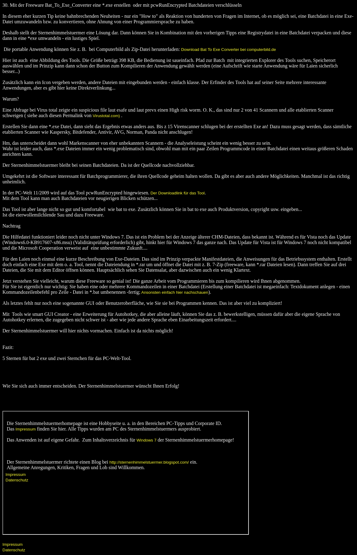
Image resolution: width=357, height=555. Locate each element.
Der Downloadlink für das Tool (177, 193)
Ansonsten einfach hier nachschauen (174, 292)
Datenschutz (13, 550)
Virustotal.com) (106, 115)
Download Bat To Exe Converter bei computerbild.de (228, 49)
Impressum (12, 544)
